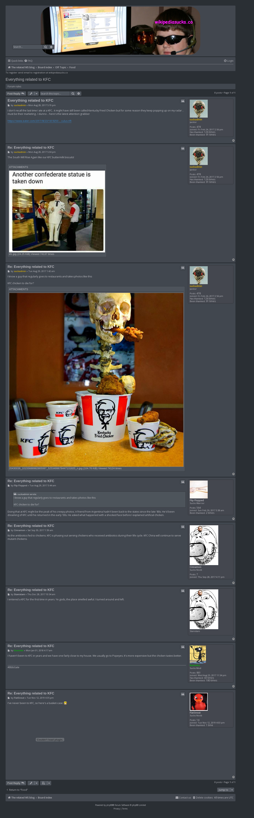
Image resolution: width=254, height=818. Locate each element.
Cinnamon (195, 567)
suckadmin (196, 119)
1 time (209, 725)
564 (199, 507)
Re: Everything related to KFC (31, 147)
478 (199, 127)
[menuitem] (28, 61)
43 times (209, 678)
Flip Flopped (197, 500)
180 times (211, 680)
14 (198, 720)
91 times (211, 134)
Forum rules (14, 86)
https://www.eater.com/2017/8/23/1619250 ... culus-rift (39, 121)
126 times (209, 132)
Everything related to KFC (28, 79)
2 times (210, 513)
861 (199, 672)
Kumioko (195, 665)
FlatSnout (195, 712)
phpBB (109, 805)
